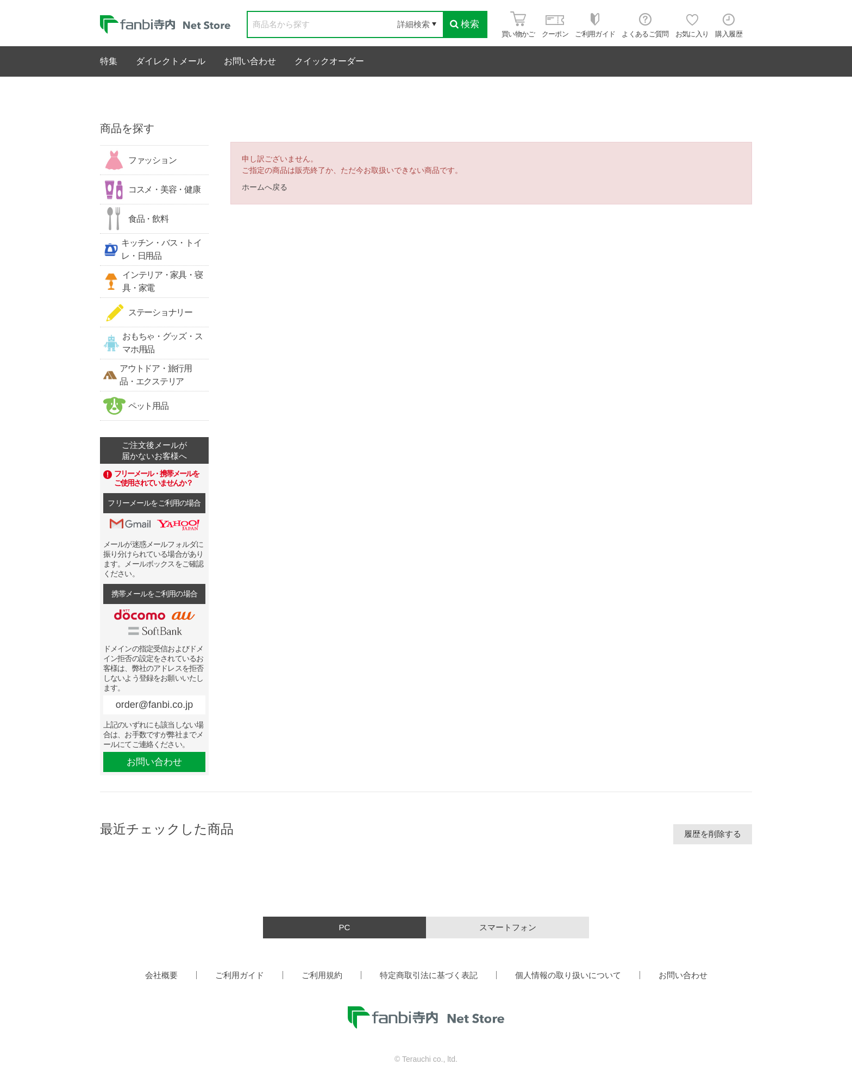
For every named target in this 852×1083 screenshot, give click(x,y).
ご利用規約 (322, 975)
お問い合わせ (250, 61)
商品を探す (127, 128)
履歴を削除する (712, 833)
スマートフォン (507, 927)
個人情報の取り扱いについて (568, 975)
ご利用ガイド (239, 975)
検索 (464, 24)
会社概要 (161, 975)
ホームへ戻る (264, 187)
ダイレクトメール (170, 61)
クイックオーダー (329, 61)
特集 (108, 61)
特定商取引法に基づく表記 (429, 975)
